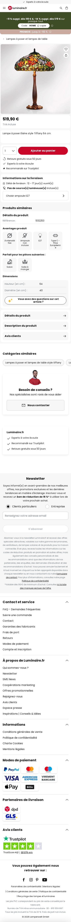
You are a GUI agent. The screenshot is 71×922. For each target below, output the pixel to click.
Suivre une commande (17, 615)
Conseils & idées (30, 714)
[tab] (35, 626)
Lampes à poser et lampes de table (26, 39)
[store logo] (19, 8)
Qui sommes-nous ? (16, 668)
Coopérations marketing (19, 685)
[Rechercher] (61, 8)
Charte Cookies (13, 743)
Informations (14, 724)
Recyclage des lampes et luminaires (36, 896)
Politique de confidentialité (35, 580)
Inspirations (10, 714)
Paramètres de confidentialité (26, 886)
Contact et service (19, 602)
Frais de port (11, 632)
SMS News (9, 679)
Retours (8, 638)
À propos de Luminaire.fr (24, 660)
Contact (8, 621)
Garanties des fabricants (19, 626)
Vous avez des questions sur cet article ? (38, 300)
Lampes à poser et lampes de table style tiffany (33, 362)
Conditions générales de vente (22, 732)
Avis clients (13, 336)
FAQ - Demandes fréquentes (21, 609)
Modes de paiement (16, 644)
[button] (66, 49)
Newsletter (10, 674)
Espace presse (12, 708)
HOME (33, 25)
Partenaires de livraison (23, 799)
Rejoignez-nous (13, 696)
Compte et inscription (17, 649)
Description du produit (21, 326)
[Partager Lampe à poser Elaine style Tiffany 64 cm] (66, 55)
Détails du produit (17, 316)
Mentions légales (14, 749)
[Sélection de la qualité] (10, 151)
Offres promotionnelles (18, 691)
